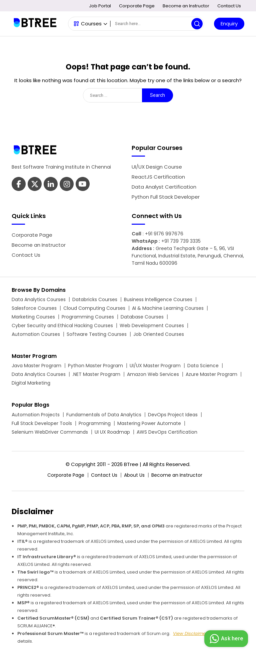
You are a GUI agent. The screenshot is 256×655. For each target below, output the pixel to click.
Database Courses (142, 316)
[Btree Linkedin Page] (51, 184)
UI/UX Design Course (157, 166)
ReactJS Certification (158, 176)
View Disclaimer (190, 633)
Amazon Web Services (153, 374)
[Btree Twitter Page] (35, 184)
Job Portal (100, 6)
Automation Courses (36, 334)
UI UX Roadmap (112, 432)
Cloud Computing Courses (94, 308)
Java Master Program (36, 365)
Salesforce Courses (34, 308)
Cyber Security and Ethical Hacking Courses (62, 325)
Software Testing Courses (97, 334)
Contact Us (229, 6)
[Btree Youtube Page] (67, 184)
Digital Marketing (31, 383)
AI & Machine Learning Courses (168, 308)
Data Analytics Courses (39, 299)
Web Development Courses (152, 325)
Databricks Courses (94, 299)
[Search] (157, 23)
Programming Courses (88, 316)
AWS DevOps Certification (167, 432)
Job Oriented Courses (158, 334)
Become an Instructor (186, 6)
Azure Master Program (211, 374)
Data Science (203, 365)
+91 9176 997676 (164, 233)
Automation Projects (36, 414)
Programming (95, 423)
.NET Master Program (96, 374)
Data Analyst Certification (164, 186)
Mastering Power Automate (149, 423)
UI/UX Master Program (155, 365)
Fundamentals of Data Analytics (103, 414)
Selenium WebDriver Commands (50, 432)
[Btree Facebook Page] (19, 184)
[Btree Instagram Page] (83, 184)
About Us (134, 475)
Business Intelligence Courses (158, 299)
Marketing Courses (33, 316)
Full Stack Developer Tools (42, 423)
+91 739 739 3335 (181, 241)
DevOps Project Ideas (173, 414)
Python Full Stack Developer (166, 196)
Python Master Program (95, 365)
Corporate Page (137, 6)
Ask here (225, 638)
